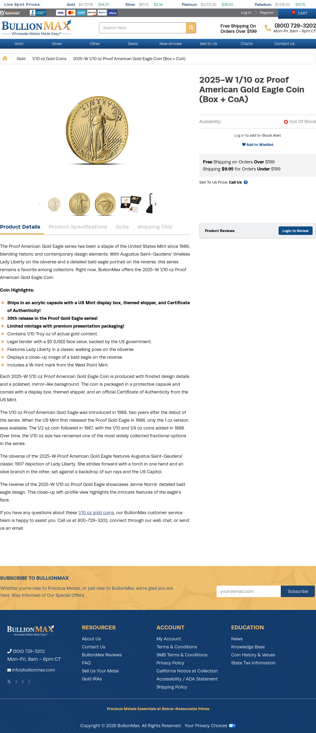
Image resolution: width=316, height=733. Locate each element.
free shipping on (238, 26)
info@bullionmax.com (33, 670)
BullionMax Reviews (102, 655)
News (237, 638)
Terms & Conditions (177, 646)
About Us (91, 638)
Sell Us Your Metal (100, 671)
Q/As (122, 226)
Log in (239, 135)
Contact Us (284, 44)
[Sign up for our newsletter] (249, 591)
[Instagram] (23, 681)
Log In (246, 13)
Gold (71, 4)
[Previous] (39, 204)
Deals (133, 44)
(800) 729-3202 (26, 651)
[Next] (155, 204)
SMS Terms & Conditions (182, 655)
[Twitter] (9, 681)
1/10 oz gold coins (96, 512)
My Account (169, 638)
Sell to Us (208, 44)
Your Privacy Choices (210, 725)
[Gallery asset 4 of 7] (131, 204)
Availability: (210, 121)
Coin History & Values (253, 655)
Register (266, 13)
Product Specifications (78, 226)
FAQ (86, 663)
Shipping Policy (172, 687)
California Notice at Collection (187, 671)
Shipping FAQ (154, 226)
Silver (130, 4)
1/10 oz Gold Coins (49, 58)
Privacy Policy (170, 663)
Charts (247, 44)
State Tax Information (253, 663)
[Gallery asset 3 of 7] (105, 204)
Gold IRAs (92, 679)
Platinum (189, 4)
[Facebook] (16, 681)
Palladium (263, 4)
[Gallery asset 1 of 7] (97, 128)
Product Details (20, 226)
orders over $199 (238, 31)
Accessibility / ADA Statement (187, 679)
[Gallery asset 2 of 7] (80, 204)
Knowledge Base (248, 646)
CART (299, 12)
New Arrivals (170, 44)
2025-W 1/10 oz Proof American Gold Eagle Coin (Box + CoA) (129, 58)
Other (95, 44)
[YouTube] (29, 681)
